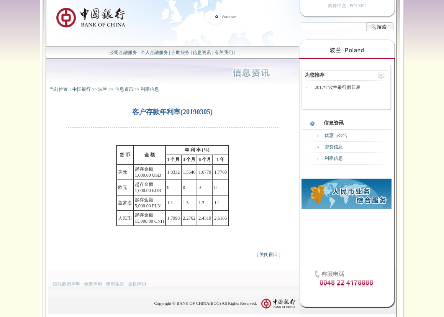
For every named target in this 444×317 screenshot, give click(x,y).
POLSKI (358, 5)
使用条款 (115, 284)
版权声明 (137, 284)
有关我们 (224, 52)
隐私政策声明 (66, 284)
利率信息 (150, 89)
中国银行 (81, 89)
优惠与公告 (335, 135)
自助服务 (180, 52)
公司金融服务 (123, 52)
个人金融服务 (154, 52)
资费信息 (333, 146)
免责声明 (93, 284)
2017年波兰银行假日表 (337, 87)
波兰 (102, 89)
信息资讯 (202, 52)
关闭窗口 (268, 254)
